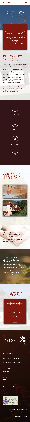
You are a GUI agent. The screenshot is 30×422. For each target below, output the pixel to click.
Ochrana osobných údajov (13, 409)
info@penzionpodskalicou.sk (13, 358)
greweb (25, 418)
